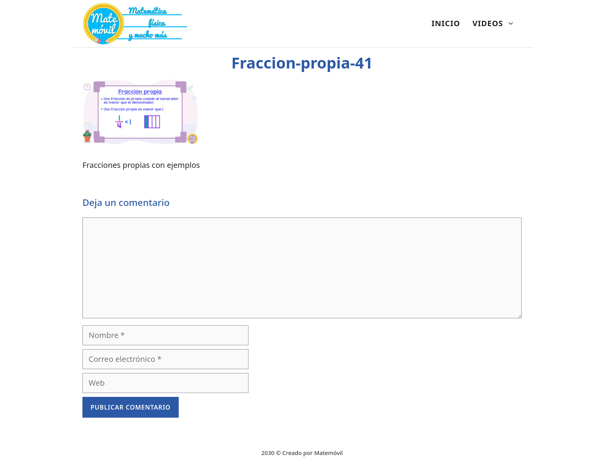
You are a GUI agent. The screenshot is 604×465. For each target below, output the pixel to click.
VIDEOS (497, 23)
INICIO (445, 23)
